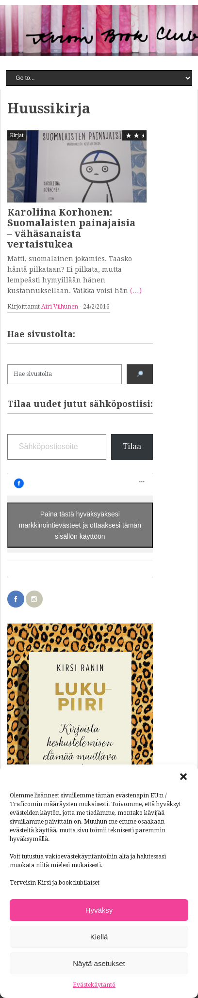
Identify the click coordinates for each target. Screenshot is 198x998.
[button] (183, 776)
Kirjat (17, 135)
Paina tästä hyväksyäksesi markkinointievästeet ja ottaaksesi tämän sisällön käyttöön (80, 525)
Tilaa (132, 446)
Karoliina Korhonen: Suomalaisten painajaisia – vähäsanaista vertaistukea (71, 228)
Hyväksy (99, 910)
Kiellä (99, 937)
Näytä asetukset (99, 963)
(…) (136, 291)
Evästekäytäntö (94, 985)
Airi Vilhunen (59, 306)
